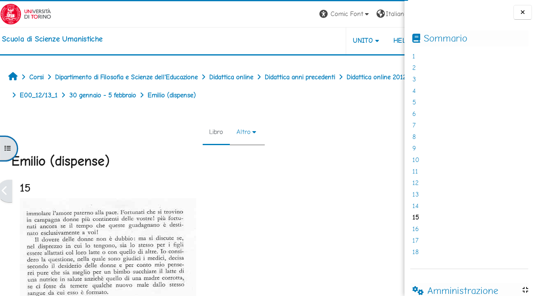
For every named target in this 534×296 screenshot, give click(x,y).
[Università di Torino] (25, 13)
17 (415, 240)
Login (390, 14)
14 (415, 206)
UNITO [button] (308, 40)
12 (415, 183)
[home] (52, 39)
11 (415, 171)
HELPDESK (354, 40)
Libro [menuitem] (189, 132)
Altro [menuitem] (216, 132)
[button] (290, 14)
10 (415, 160)
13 (415, 194)
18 (415, 252)
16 (415, 229)
